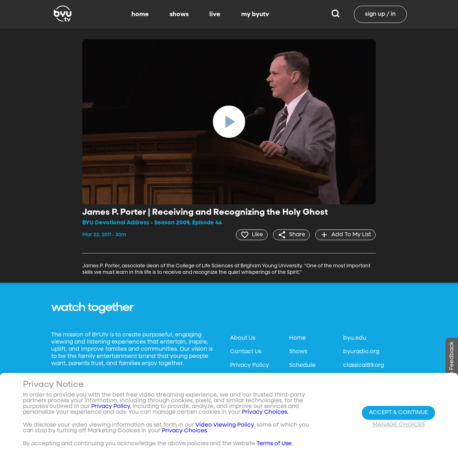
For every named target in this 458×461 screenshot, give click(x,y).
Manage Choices (398, 425)
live (214, 14)
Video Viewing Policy (224, 425)
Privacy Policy (249, 365)
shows (179, 14)
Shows (298, 352)
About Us (242, 338)
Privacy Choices (184, 431)
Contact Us (245, 352)
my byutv (255, 14)
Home (297, 338)
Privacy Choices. (265, 412)
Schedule (302, 365)
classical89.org (363, 365)
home (140, 14)
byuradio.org (361, 352)
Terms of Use (274, 444)
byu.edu (354, 338)
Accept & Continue (398, 413)
